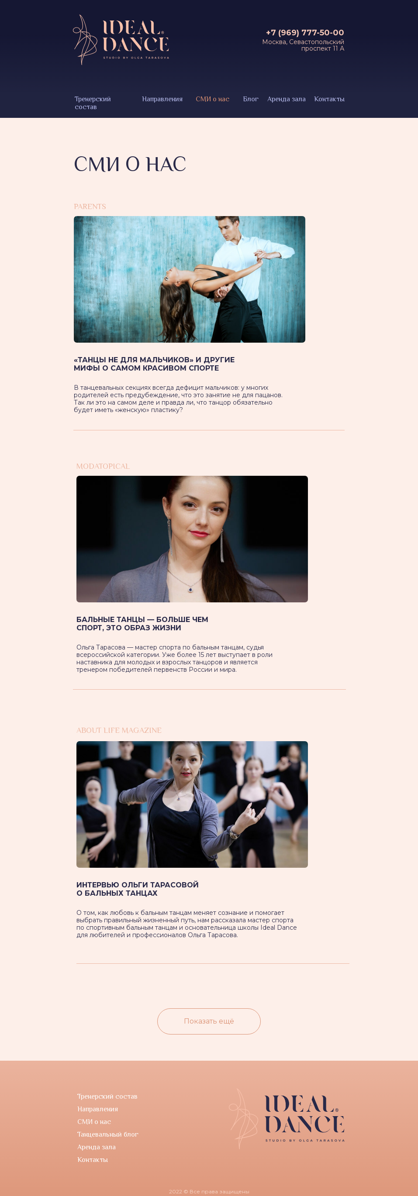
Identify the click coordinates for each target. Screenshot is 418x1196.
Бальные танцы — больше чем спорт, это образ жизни (142, 623)
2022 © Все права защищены (209, 1191)
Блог (251, 99)
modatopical (103, 466)
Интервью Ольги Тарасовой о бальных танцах (137, 889)
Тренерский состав (93, 103)
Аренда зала (286, 99)
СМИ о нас (212, 99)
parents (90, 206)
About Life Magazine (119, 730)
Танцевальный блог (107, 1134)
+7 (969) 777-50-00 (305, 33)
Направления (162, 99)
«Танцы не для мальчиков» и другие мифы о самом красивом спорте (154, 364)
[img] (192, 539)
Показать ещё (209, 1021)
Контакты (329, 99)
